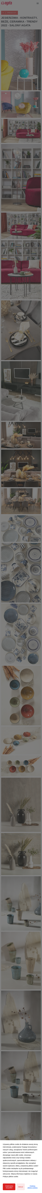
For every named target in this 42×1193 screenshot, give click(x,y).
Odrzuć (20, 1187)
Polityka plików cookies (32, 1187)
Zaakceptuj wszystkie (9, 1187)
